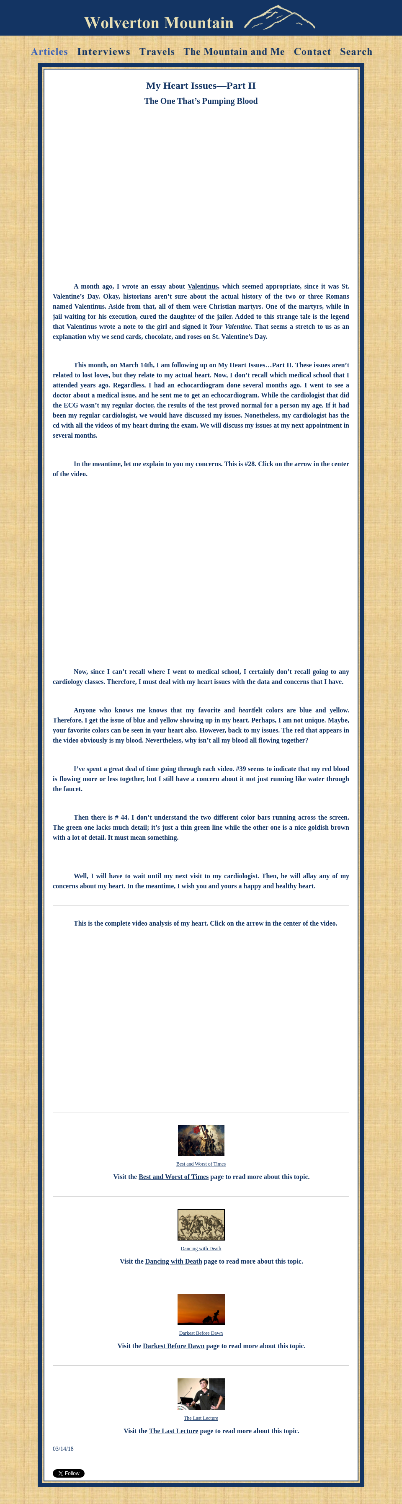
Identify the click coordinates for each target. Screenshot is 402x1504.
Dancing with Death (201, 1248)
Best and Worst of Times (201, 1164)
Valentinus (203, 286)
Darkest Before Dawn (201, 1333)
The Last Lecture (201, 1418)
